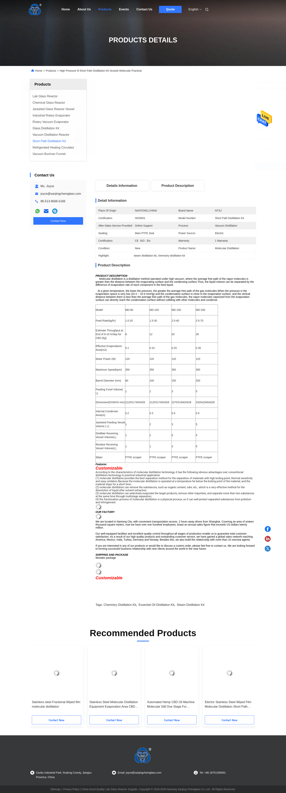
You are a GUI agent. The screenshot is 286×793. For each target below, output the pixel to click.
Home (66, 9)
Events (124, 9)
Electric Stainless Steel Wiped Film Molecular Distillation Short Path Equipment (228, 704)
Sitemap (55, 789)
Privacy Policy (71, 789)
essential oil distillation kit (156, 604)
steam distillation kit (190, 604)
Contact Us (144, 9)
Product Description (177, 186)
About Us (84, 9)
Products (104, 9)
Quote (170, 9)
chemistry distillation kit (120, 604)
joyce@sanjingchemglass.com (61, 193)
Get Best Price (195, 166)
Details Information (121, 186)
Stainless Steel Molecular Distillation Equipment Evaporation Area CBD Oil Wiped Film (113, 704)
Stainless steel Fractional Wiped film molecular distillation (56, 704)
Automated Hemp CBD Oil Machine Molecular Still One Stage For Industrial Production (171, 704)
